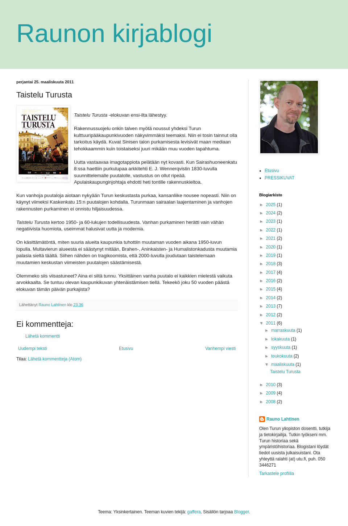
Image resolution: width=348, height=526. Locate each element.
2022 (271, 230)
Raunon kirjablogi (114, 33)
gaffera (194, 511)
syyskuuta (281, 347)
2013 (271, 306)
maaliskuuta (283, 364)
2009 (271, 393)
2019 (271, 255)
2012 (271, 314)
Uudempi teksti (32, 348)
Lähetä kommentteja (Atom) (55, 359)
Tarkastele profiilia (276, 473)
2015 (271, 289)
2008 (271, 401)
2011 (271, 323)
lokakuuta (281, 339)
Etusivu (126, 348)
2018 (271, 263)
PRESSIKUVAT (279, 177)
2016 (271, 280)
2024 (271, 213)
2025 (271, 204)
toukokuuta (282, 356)
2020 (271, 247)
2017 (271, 272)
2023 (271, 221)
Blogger (241, 511)
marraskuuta (284, 330)
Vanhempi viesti (220, 348)
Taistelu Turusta (285, 371)
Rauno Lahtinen (282, 419)
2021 (271, 238)
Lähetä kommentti (42, 336)
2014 (271, 297)
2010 (271, 384)
